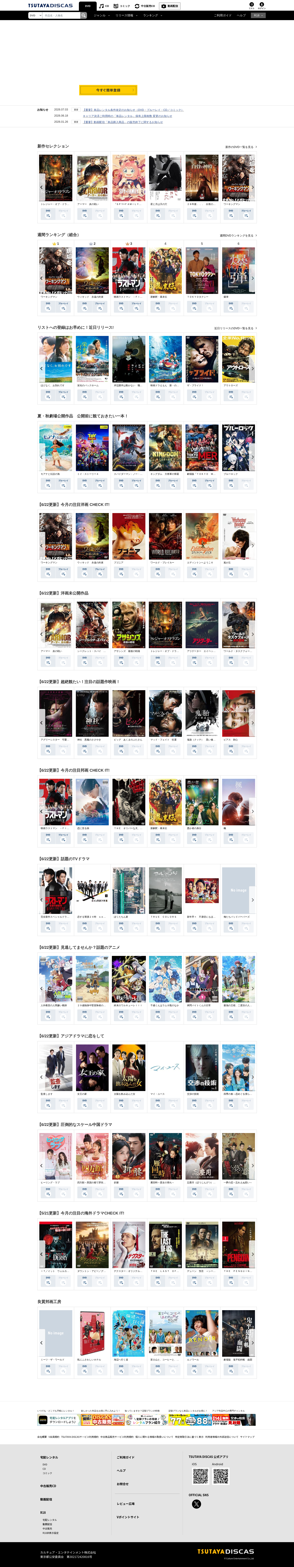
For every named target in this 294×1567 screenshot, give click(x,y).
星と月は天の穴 (158, 204)
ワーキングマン (232, 204)
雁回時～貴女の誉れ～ (162, 1182)
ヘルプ (241, 15)
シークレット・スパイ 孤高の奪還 (96, 651)
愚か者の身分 (194, 828)
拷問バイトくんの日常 (199, 1005)
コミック (125, 6)
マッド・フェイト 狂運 (163, 739)
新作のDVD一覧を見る (239, 147)
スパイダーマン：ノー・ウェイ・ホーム (135, 474)
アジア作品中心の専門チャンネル (228, 1411)
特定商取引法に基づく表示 (189, 1436)
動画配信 (173, 6)
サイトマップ (247, 1436)
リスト (252, 8)
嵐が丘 (227, 562)
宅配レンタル (50, 1519)
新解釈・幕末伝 (158, 296)
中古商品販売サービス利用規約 (117, 1436)
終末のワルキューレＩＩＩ (128, 1005)
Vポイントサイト (128, 1517)
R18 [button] (256, 15)
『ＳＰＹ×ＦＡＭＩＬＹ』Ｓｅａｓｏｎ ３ (137, 204)
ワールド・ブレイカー (162, 562)
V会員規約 (54, 1436)
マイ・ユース (157, 1094)
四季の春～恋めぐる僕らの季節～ (241, 1094)
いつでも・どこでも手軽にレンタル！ (55, 1411)
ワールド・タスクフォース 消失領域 (244, 651)
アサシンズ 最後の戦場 (127, 651)
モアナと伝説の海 (50, 474)
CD (107, 6)
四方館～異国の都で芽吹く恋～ (94, 1182)
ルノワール (193, 1359)
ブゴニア (118, 562)
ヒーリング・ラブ (50, 1182)
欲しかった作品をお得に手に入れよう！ (100, 1411)
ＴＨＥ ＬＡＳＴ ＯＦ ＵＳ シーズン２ (174, 1271)
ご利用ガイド (223, 15)
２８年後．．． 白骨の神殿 (202, 204)
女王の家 (82, 1094)
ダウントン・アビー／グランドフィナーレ (99, 1271)
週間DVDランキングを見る (237, 235)
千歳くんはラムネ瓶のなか (164, 1005)
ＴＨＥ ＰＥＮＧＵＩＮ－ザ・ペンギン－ (246, 1271)
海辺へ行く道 (121, 1359)
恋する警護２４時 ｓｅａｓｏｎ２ (96, 916)
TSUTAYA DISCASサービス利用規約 (79, 1436)
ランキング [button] (150, 15)
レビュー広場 (126, 1504)
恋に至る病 (83, 828)
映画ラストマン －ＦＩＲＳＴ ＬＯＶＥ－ (137, 296)
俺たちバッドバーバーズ (237, 916)
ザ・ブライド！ (195, 385)
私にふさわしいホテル (89, 1359)
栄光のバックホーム (88, 385)
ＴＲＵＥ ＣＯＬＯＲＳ (163, 916)
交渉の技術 (193, 1094)
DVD (87, 6)
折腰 (116, 1182)
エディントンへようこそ (200, 562)
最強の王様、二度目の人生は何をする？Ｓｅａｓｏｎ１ (253, 1005)
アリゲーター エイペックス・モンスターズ (210, 651)
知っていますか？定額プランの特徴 (142, 1411)
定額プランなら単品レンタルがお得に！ (188, 1411)
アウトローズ (231, 385)
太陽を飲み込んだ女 (124, 1094)
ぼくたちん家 (121, 916)
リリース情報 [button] (124, 15)
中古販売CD (148, 6)
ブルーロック (231, 474)
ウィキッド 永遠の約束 (90, 296)
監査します (47, 1094)
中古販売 (47, 1528)
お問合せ (123, 1484)
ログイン (262, 8)
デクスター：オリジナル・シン (130, 1271)
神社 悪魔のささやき (89, 739)
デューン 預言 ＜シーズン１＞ (205, 1271)
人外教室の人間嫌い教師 (54, 1005)
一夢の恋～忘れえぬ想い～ (238, 1182)
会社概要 (42, 1436)
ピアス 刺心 (231, 739)
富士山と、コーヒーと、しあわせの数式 (171, 1359)
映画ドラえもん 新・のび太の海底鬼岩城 (173, 385)
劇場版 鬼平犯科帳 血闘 (238, 1359)
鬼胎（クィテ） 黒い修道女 (202, 739)
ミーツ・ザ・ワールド (52, 1359)
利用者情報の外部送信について (221, 1436)
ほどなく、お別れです (52, 385)
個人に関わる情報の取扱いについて (154, 1436)
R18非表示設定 (51, 1532)
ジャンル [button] (100, 15)
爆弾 (226, 296)
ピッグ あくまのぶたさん (128, 739)
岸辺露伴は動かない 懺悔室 (129, 385)
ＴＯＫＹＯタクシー (197, 296)
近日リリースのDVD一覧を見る (234, 328)
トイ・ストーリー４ (88, 474)
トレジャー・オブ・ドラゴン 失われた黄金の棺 (67, 204)
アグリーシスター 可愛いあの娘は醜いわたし (66, 739)
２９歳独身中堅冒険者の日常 (92, 1005)
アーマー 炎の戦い (88, 204)
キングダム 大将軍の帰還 (164, 474)
